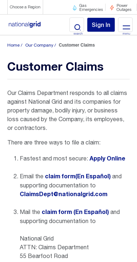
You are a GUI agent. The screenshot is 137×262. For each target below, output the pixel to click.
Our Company (39, 45)
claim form (60, 176)
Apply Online (107, 158)
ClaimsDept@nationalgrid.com (63, 194)
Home (13, 45)
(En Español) (93, 176)
